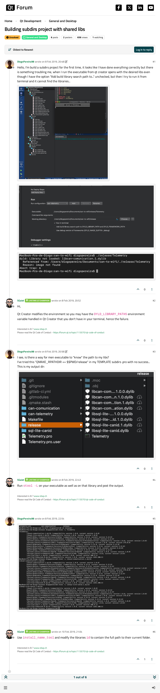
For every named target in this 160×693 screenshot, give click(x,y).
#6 (154, 632)
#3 (154, 351)
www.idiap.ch (40, 329)
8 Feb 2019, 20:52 (71, 300)
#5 (154, 518)
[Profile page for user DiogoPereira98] (9, 64)
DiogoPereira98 (25, 61)
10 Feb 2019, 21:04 (72, 632)
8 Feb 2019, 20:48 (54, 61)
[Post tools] (152, 289)
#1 (154, 61)
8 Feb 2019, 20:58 (54, 351)
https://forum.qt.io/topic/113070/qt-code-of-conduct (78, 332)
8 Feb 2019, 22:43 (71, 480)
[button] (5, 687)
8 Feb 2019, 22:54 (54, 518)
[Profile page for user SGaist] (9, 303)
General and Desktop (35, 37)
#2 (154, 300)
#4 (154, 480)
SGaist (20, 300)
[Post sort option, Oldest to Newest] (20, 50)
